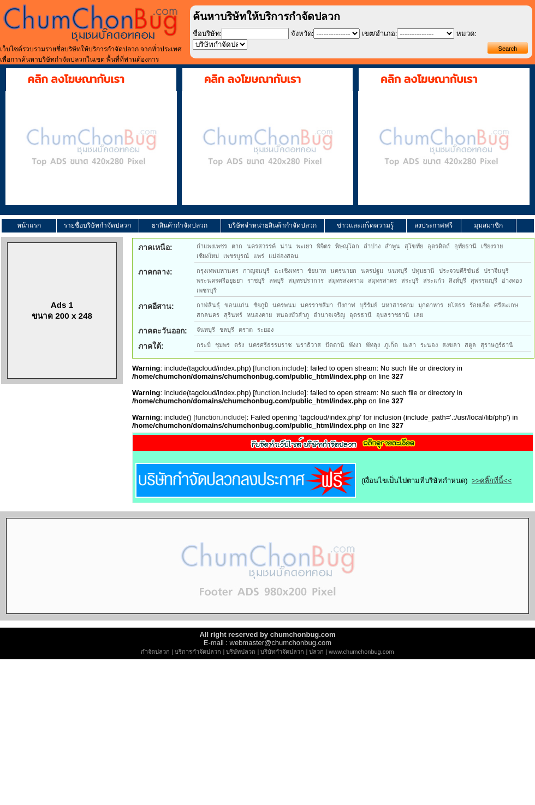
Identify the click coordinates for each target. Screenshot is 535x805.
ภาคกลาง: (155, 271)
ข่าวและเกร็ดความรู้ (365, 225)
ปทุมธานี (423, 270)
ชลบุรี (226, 329)
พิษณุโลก (347, 246)
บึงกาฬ (346, 305)
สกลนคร (208, 315)
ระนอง (429, 345)
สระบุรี (410, 280)
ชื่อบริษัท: (207, 33)
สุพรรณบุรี (484, 280)
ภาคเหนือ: (155, 247)
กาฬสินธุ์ (208, 305)
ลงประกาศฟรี (433, 225)
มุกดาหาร (430, 305)
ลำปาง (372, 246)
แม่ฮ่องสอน (284, 256)
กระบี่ (204, 345)
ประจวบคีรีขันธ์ (459, 270)
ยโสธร (456, 305)
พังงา (355, 345)
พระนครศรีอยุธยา (220, 280)
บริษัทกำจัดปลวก (282, 651)
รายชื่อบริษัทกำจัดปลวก (97, 225)
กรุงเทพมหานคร (218, 270)
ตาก (236, 246)
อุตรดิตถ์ (438, 246)
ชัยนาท (316, 270)
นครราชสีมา (316, 305)
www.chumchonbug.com (361, 651)
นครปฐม (372, 270)
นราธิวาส (308, 345)
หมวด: (466, 33)
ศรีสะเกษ (506, 305)
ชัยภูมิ (260, 305)
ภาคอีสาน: (156, 306)
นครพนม (284, 305)
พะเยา (304, 246)
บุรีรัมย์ (368, 305)
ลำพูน (392, 246)
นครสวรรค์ (261, 246)
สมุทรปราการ (306, 280)
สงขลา (451, 345)
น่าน (286, 246)
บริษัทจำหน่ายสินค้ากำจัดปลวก (272, 225)
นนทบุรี (397, 270)
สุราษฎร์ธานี (496, 345)
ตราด (246, 329)
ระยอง (265, 329)
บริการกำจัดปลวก (198, 651)
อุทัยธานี (465, 246)
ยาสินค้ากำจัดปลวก (179, 225)
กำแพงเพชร (212, 246)
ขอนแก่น (236, 305)
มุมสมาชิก (488, 225)
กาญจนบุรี (256, 270)
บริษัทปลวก (240, 651)
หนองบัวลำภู (292, 315)
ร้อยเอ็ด (479, 305)
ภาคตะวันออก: (162, 330)
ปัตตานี (334, 345)
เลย (418, 315)
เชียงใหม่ (208, 256)
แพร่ (258, 256)
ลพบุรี (276, 280)
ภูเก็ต (391, 345)
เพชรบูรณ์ (236, 256)
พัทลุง (373, 345)
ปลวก (316, 651)
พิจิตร (324, 246)
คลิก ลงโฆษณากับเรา (76, 79)
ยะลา (409, 345)
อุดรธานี (360, 315)
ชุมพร (222, 345)
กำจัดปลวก (155, 651)
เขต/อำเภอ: (379, 33)
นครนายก (343, 270)
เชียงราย (492, 246)
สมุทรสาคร (382, 280)
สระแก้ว (433, 280)
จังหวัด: (302, 33)
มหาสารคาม (398, 305)
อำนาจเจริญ (329, 315)
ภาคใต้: (151, 346)
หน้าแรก (29, 225)
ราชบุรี (256, 280)
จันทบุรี (206, 329)
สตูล (470, 345)
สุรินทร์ (233, 315)
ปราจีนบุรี (496, 270)
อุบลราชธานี (392, 315)
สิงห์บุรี (457, 280)
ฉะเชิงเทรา (288, 270)
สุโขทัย (414, 246)
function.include (279, 368)
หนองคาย (259, 315)
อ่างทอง (512, 280)
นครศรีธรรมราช (270, 345)
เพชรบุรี (207, 290)
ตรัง (239, 345)
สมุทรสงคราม (346, 280)
